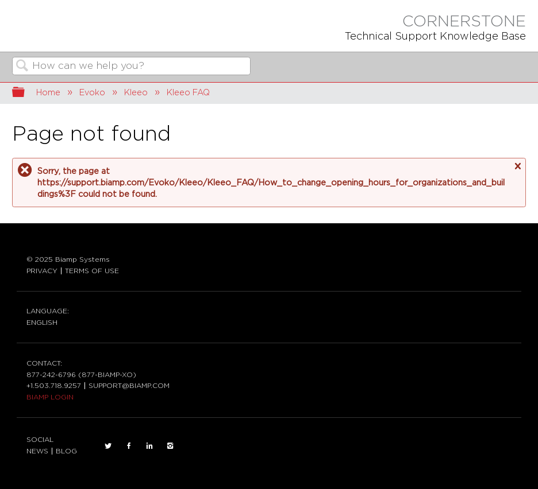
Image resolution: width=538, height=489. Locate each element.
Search (22, 67)
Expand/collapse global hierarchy (26, 93)
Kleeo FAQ (188, 92)
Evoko (92, 92)
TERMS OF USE (92, 270)
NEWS (37, 451)
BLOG (66, 451)
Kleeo (136, 92)
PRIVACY (41, 270)
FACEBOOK (128, 446)
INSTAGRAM (170, 446)
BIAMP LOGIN (50, 397)
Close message (517, 166)
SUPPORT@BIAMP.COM (129, 385)
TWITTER (108, 446)
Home (48, 92)
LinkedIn (149, 446)
